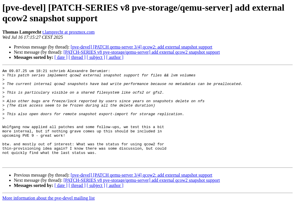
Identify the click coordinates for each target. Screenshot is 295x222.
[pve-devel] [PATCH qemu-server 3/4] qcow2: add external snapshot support (141, 47)
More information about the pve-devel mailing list (48, 217)
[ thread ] (77, 57)
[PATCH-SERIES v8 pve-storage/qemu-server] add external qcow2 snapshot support (141, 52)
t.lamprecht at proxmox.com (68, 32)
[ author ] (115, 57)
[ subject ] (96, 57)
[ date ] (60, 57)
